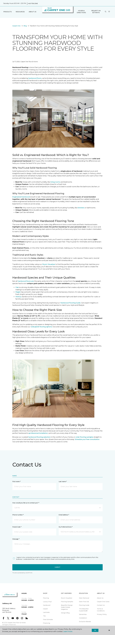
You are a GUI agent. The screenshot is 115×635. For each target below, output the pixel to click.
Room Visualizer (48, 264)
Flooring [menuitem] (46, 598)
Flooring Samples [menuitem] (67, 601)
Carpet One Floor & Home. (17, 622)
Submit (57, 567)
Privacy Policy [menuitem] (102, 614)
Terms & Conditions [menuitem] (101, 610)
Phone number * (18, 514)
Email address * (64, 514)
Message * (15, 539)
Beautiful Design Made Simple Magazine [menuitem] (67, 607)
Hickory (18, 297)
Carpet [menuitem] (45, 609)
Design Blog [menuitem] (65, 613)
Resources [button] (20, 12)
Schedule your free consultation (87, 439)
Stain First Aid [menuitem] (84, 601)
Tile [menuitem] (44, 616)
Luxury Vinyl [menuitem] (47, 601)
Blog (25, 26)
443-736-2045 (33, 3)
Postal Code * (16, 527)
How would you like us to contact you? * (25, 502)
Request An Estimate (96, 11)
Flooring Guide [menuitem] (84, 605)
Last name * (63, 481)
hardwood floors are (26, 281)
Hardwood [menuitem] (46, 605)
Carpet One (16, 26)
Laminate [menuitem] (46, 612)
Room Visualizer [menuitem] (66, 598)
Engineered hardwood (21, 197)
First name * (16, 481)
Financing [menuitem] (46, 623)
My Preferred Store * (65, 527)
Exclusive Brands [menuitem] (85, 621)
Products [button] (7, 12)
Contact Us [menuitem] (101, 605)
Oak (17, 287)
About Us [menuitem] (100, 598)
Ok (95, 630)
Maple (17, 292)
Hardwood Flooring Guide (70, 303)
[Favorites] (109, 12)
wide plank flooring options (41, 327)
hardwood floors (34, 78)
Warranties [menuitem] (83, 614)
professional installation (38, 433)
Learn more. (68, 631)
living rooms (55, 182)
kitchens (81, 208)
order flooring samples (84, 437)
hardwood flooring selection (39, 437)
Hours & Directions (81, 11)
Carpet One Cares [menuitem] (103, 601)
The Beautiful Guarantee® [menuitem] (83, 610)
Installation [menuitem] (83, 618)
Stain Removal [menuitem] (84, 598)
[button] (105, 12)
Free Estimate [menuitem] (48, 619)
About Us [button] (32, 12)
